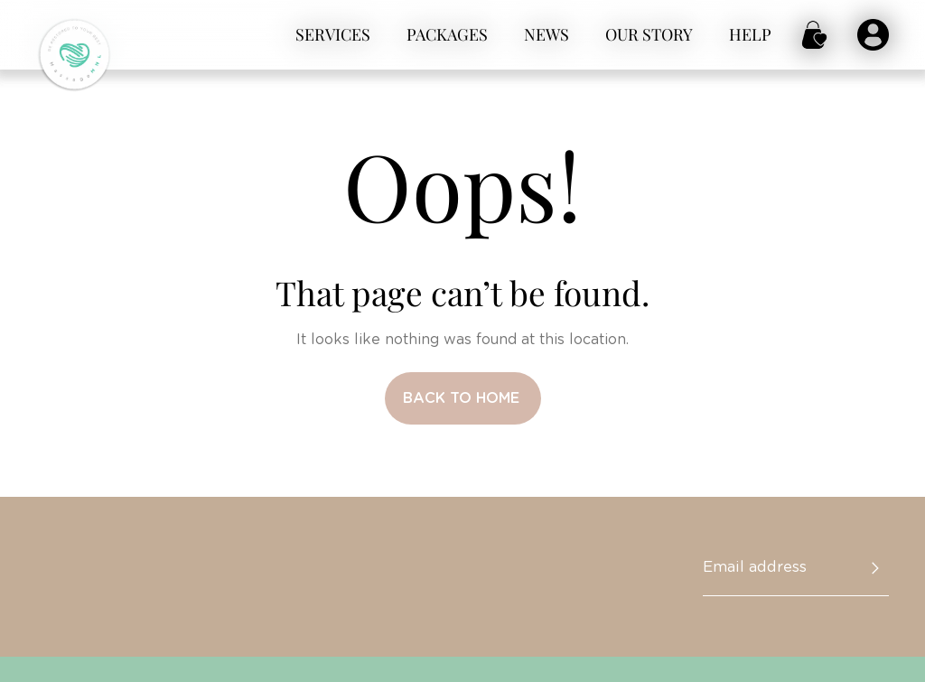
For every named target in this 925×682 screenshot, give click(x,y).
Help (750, 34)
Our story (649, 34)
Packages (447, 34)
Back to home (461, 398)
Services (332, 34)
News (546, 34)
